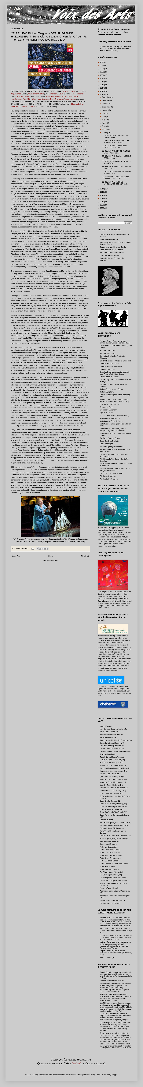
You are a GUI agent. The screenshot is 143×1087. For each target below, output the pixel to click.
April (104, 123)
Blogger (114, 1075)
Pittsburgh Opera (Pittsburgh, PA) (112, 828)
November (106, 100)
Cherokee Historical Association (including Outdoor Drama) (115, 373)
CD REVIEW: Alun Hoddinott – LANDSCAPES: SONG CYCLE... (115, 183)
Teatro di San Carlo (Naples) (110, 858)
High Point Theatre (106, 413)
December (106, 97)
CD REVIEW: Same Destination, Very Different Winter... (115, 136)
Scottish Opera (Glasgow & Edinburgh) (114, 838)
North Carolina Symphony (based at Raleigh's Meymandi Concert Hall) (113, 430)
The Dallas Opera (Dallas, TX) (111, 875)
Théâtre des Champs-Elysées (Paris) (113, 880)
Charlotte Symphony (107, 369)
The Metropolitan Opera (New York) (113, 878)
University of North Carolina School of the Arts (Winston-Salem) (115, 469)
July (104, 113)
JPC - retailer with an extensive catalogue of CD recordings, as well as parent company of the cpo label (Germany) (116, 937)
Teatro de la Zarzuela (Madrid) (111, 855)
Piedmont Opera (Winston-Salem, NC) (114, 825)
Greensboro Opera (106, 407)
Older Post (85, 556)
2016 (102, 91)
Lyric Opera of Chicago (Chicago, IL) (113, 777)
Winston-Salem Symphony (109, 479)
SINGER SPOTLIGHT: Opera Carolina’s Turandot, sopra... (116, 167)
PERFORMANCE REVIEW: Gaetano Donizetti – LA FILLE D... (115, 178)
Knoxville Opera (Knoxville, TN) (111, 774)
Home (50, 556)
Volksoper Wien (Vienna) (109, 888)
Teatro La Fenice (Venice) (109, 861)
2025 (102, 62)
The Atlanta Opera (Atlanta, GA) (111, 872)
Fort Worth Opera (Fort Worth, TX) (112, 760)
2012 (102, 195)
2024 (102, 66)
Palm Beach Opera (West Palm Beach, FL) (115, 823)
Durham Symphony (107, 392)
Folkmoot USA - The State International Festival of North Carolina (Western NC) (114, 401)
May (104, 120)
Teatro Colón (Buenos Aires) (110, 852)
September (106, 107)
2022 (102, 72)
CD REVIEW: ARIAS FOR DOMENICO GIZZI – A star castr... (116, 152)
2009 (102, 205)
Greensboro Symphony (108, 410)
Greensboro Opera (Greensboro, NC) (113, 765)
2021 (102, 75)
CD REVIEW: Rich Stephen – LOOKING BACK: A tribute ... (116, 157)
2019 (102, 82)
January (105, 133)
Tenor (109, 239)
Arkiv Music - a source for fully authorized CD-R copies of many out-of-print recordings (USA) (116, 931)
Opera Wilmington (106, 444)
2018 (102, 85)
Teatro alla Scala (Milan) (108, 847)
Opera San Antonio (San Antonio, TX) (113, 812)
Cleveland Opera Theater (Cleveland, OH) (115, 751)
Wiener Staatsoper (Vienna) (110, 903)
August (105, 110)
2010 (102, 202)
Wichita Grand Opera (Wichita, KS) (112, 900)
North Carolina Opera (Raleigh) (111, 421)
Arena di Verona (106, 726)
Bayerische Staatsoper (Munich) (111, 735)
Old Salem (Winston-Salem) (110, 438)
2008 (102, 208)
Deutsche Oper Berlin (108, 754)
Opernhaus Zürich (106, 820)
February (105, 129)
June (104, 117)
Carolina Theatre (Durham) (109, 364)
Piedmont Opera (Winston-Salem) (112, 447)
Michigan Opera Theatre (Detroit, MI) (113, 779)
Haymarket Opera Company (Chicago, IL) (115, 768)
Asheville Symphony (107, 353)
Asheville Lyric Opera (107, 350)
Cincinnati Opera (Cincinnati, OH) (112, 749)
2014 (102, 189)
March (104, 126)
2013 (102, 192)
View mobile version (50, 560)
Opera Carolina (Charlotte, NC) (111, 793)
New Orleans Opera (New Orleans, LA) (114, 788)
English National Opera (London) (112, 757)
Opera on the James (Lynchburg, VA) (113, 804)
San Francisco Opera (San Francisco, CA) (115, 836)
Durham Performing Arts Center (111, 389)
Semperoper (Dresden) (108, 844)
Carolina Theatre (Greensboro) (111, 367)
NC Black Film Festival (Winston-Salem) (114, 416)
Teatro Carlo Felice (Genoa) (110, 850)
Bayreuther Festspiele (108, 737)
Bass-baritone (112, 253)
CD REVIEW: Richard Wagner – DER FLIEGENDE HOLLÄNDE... (115, 141)
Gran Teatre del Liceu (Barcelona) (112, 763)
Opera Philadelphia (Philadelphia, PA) (113, 807)
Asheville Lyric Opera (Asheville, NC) (113, 729)
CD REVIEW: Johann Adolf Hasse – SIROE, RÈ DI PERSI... (115, 147)
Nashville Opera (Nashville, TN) (111, 785)
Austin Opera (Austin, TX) (109, 732)
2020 (102, 78)
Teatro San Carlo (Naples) (109, 869)
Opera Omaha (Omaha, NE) (110, 801)
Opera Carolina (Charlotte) (109, 441)
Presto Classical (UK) (107, 958)
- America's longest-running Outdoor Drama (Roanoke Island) (115, 342)
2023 (102, 69)
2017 (102, 88)
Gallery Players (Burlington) (110, 404)
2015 (102, 94)
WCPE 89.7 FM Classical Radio (111, 473)
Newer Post (16, 556)
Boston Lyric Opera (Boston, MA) (112, 743)
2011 (102, 198)
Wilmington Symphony (108, 476)
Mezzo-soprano (111, 250)
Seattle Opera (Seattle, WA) (110, 841)
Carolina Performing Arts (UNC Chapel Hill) (115, 361)
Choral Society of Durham (109, 377)
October (105, 104)
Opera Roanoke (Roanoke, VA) (111, 809)
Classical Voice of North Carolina (112, 981)
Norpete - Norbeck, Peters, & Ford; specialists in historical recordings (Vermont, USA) (116, 953)
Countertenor (113, 247)
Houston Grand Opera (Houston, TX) (113, 771)
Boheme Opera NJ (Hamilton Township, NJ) (116, 740)
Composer (109, 255)
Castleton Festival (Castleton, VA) (112, 746)
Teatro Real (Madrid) (107, 866)
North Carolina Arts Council (110, 418)
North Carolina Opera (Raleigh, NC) (113, 791)
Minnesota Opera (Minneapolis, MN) (113, 782)
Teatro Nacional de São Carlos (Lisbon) (114, 864)
